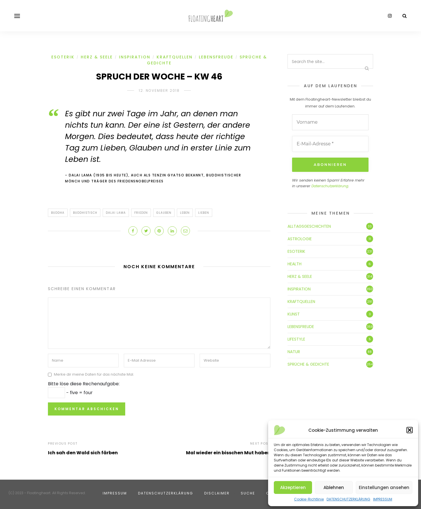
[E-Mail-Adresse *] (330, 144)
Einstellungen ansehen (384, 487)
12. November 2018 (159, 90)
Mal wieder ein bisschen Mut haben (228, 452)
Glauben (163, 213)
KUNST (294, 314)
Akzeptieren (293, 487)
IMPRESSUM (382, 499)
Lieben (203, 213)
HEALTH (294, 264)
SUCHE (248, 493)
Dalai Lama (116, 213)
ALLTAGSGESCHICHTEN (309, 226)
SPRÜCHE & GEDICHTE (308, 364)
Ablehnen (333, 487)
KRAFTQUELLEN (175, 57)
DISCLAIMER (217, 493)
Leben (185, 213)
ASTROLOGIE (300, 239)
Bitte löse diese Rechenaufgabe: (84, 383)
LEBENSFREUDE (216, 57)
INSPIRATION (134, 57)
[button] (409, 430)
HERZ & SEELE (97, 57)
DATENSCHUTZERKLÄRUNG (348, 499)
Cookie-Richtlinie (309, 499)
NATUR (294, 352)
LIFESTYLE (296, 339)
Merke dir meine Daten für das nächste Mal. (94, 374)
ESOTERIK (62, 57)
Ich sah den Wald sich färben (83, 452)
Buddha (57, 213)
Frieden (141, 213)
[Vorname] (330, 122)
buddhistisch (85, 213)
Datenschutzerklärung (329, 186)
